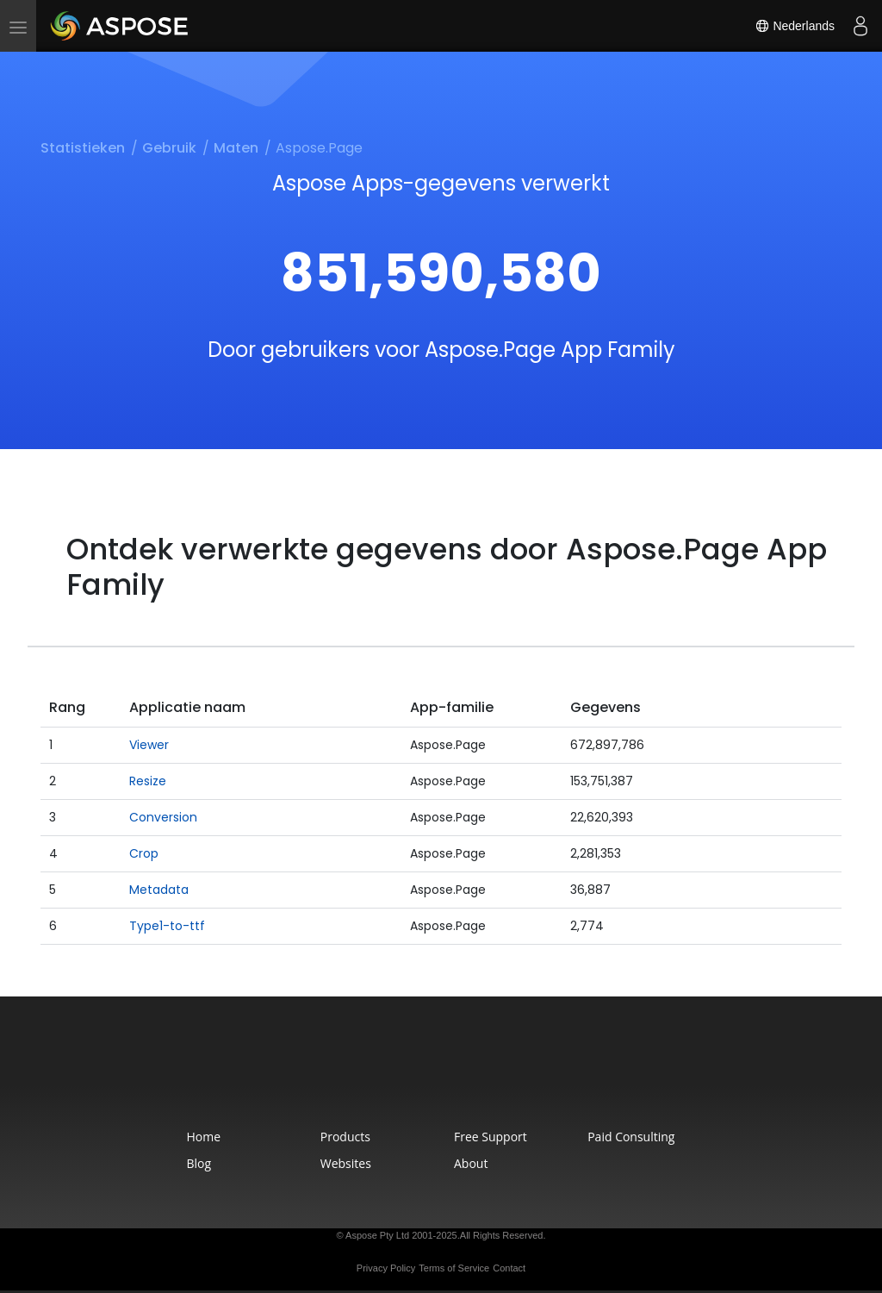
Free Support (490, 1136)
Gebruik (169, 148)
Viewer (149, 744)
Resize (147, 781)
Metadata (159, 889)
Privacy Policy (386, 1268)
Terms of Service (454, 1268)
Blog (199, 1163)
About (471, 1163)
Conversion (163, 817)
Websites (345, 1163)
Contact (509, 1268)
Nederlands (795, 26)
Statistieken (82, 148)
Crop (143, 853)
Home (204, 1136)
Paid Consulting (630, 1136)
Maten (236, 148)
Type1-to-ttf (167, 925)
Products (345, 1136)
